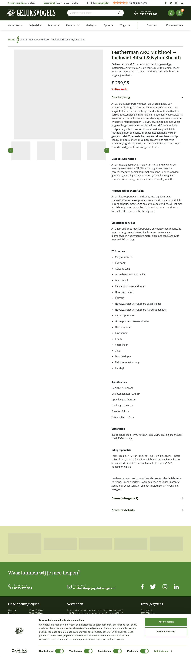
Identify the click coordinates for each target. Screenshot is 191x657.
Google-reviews (138, 2)
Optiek (107, 25)
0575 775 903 (149, 14)
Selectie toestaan (166, 631)
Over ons (152, 25)
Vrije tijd (34, 25)
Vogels (124, 25)
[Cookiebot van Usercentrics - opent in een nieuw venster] (19, 651)
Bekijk (89, 3)
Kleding (90, 25)
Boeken (52, 25)
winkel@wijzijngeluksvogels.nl (94, 588)
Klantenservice (174, 25)
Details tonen (161, 651)
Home (13, 39)
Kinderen (71, 25)
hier (77, 3)
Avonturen (14, 25)
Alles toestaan (166, 621)
